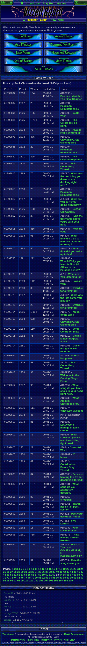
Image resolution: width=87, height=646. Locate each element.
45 (75, 571)
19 (64, 568)
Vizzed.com (33, 3)
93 (82, 577)
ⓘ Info (80, 2)
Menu (6, 2)
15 (50, 568)
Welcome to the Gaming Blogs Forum (69, 378)
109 (71, 580)
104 (46, 580)
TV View (58, 640)
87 (61, 577)
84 (50, 577)
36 (43, 571)
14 (46, 568)
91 (75, 577)
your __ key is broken (70, 529)
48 (4, 574)
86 (57, 577)
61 (50, 574)
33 (32, 571)
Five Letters (68, 522)
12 (39, 568)
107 (61, 580)
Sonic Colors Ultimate (69, 330)
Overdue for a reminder (71, 289)
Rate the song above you (70, 562)
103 (41, 580)
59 (43, 574)
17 (57, 568)
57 (36, 574)
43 (68, 571)
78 (29, 577)
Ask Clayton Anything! (71, 158)
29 (18, 571)
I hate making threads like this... (69, 537)
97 (15, 580)
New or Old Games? (70, 210)
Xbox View (69, 640)
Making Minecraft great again (70, 338)
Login (43, 19)
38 (50, 571)
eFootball (66, 499)
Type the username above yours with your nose (71, 220)
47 (82, 571)
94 (4, 580)
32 (29, 571)
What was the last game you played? (71, 298)
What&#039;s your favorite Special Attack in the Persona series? (71, 265)
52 (18, 574)
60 (46, 574)
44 (71, 571)
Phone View (33, 640)
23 (78, 568)
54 (25, 574)
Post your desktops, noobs (71, 515)
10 (32, 568)
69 (78, 574)
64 (61, 574)
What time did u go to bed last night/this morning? (71, 240)
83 (46, 577)
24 (81, 568)
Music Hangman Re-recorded (70, 348)
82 (43, 577)
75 (18, 577)
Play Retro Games (54, 3)
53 (22, 574)
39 (53, 571)
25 (4, 571)
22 (74, 568)
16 (53, 568)
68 (75, 574)
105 (51, 580)
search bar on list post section (70, 506)
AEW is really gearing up (70, 131)
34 (36, 571)
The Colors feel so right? (68, 122)
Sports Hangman (69, 357)
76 (22, 577)
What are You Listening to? (71, 275)
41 (61, 571)
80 (36, 577)
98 (18, 580)
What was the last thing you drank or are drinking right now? (71, 179)
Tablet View (46, 640)
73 (11, 577)
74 (15, 577)
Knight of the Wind (70, 313)
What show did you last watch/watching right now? (71, 439)
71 (4, 577)
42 (64, 571)
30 (22, 571)
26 (8, 571)
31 (25, 571)
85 (53, 577)
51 (15, 574)
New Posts (57, 19)
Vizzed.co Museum (71, 410)
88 (64, 577)
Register (32, 19)
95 (8, 580)
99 (22, 580)
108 (66, 580)
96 (11, 580)
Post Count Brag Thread (68, 166)
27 (11, 571)
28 (15, 571)
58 (39, 574)
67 (71, 574)
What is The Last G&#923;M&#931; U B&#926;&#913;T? (71, 550)
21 (71, 568)
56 (32, 574)
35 (39, 571)
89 (68, 577)
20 (67, 568)
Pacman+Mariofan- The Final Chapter (71, 97)
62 (53, 574)
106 (56, 580)
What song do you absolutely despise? (69, 488)
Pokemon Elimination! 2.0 (69, 107)
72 (8, 577)
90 (71, 577)
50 (11, 574)
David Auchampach (74, 634)
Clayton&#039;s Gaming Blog (69, 141)
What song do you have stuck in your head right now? (71, 389)
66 (68, 574)
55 (29, 574)
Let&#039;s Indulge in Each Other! (69, 427)
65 (64, 574)
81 (39, 577)
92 (78, 577)
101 (31, 580)
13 (43, 568)
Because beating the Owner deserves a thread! (71, 477)
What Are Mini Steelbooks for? (69, 400)
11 (36, 568)
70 (82, 574)
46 (78, 571)
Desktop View (18, 640)
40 (57, 571)
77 (25, 577)
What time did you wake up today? (71, 251)
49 (8, 574)
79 (32, 577)
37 (46, 571)
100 (26, 580)
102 (36, 580)
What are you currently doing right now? (71, 202)
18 (60, 568)
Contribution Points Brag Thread (68, 467)
